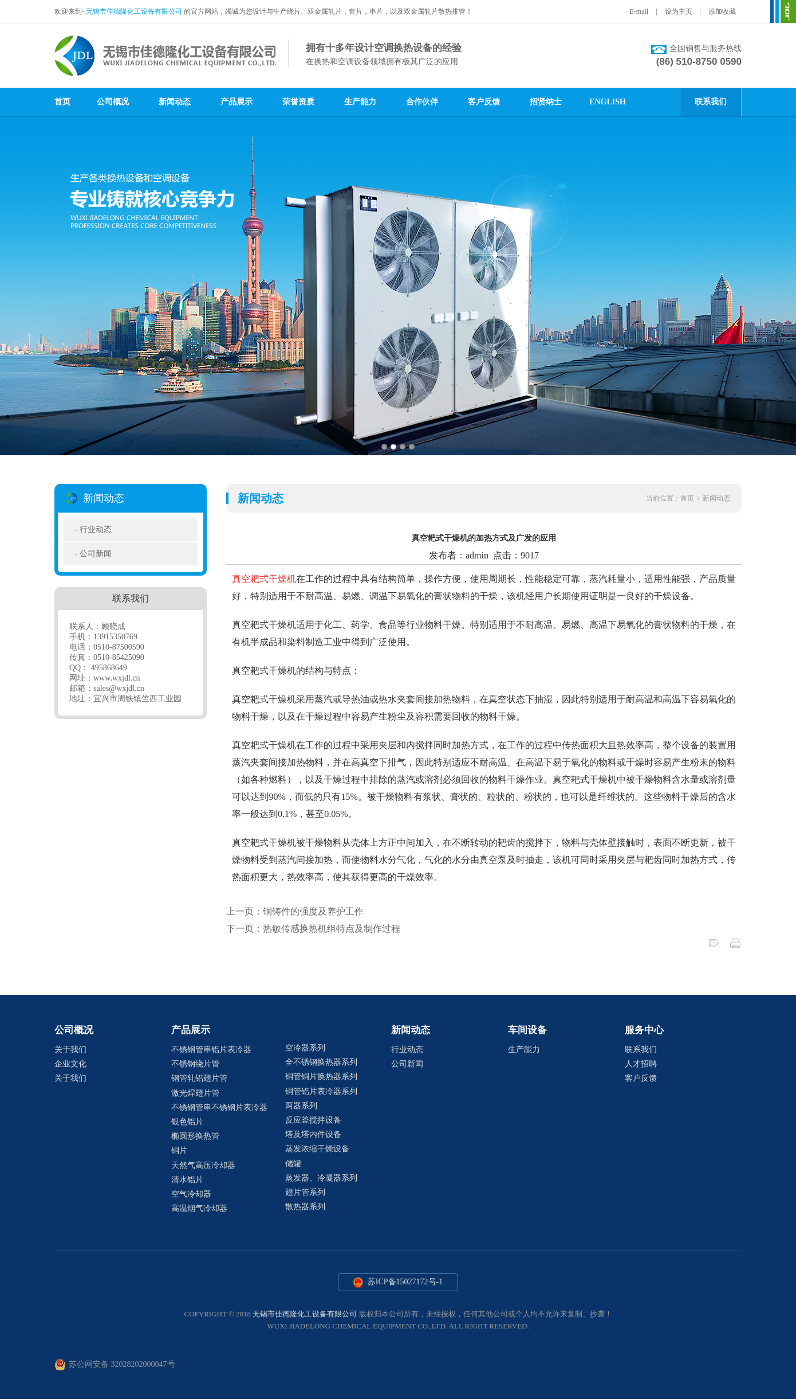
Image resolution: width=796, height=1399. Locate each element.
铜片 (179, 1150)
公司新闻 (96, 553)
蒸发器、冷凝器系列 (321, 1178)
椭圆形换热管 (195, 1136)
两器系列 (301, 1105)
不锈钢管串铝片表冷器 (211, 1049)
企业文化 (70, 1064)
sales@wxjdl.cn (118, 688)
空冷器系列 (305, 1048)
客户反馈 (484, 101)
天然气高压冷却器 (203, 1165)
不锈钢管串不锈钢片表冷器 (219, 1107)
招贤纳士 (546, 101)
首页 (62, 101)
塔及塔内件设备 (313, 1134)
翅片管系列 (305, 1192)
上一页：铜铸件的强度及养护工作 (295, 911)
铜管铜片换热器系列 (321, 1076)
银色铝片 (187, 1121)
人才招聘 (641, 1064)
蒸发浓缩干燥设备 (317, 1148)
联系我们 (711, 101)
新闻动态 (175, 101)
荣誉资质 (298, 101)
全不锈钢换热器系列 (321, 1062)
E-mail (639, 11)
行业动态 (96, 529)
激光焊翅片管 (195, 1093)
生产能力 (360, 101)
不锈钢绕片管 (195, 1064)
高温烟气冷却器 (199, 1208)
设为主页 (678, 11)
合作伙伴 (422, 101)
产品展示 (236, 101)
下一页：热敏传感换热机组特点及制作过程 (313, 928)
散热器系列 (305, 1206)
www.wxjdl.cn (116, 678)
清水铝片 (187, 1179)
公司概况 (113, 101)
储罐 (293, 1163)
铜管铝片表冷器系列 (321, 1091)
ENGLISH (607, 101)
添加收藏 (722, 11)
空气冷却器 (191, 1194)
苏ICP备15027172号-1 (398, 1282)
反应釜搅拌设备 (313, 1120)
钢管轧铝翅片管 (199, 1078)
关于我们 (70, 1049)
